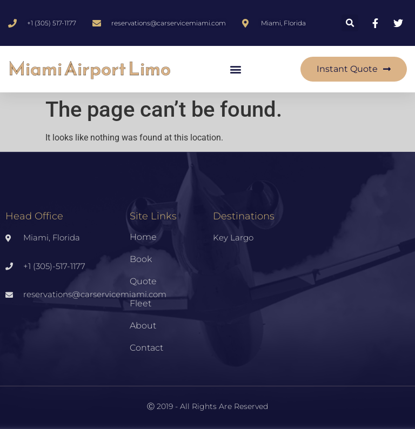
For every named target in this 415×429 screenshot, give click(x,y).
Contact (146, 348)
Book (141, 259)
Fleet (140, 303)
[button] (350, 23)
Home (143, 237)
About (143, 325)
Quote (143, 281)
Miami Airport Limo (89, 69)
